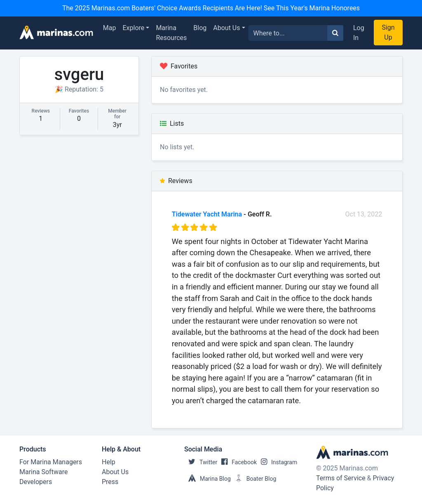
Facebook (237, 462)
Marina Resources (171, 33)
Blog (199, 28)
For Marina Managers (50, 462)
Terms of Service (341, 478)
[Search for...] (288, 33)
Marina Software (43, 472)
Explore (134, 28)
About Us (226, 28)
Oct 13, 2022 (363, 214)
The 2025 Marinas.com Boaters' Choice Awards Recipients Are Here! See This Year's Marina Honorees (211, 8)
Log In (358, 33)
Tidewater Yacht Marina (207, 214)
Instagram (277, 462)
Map (109, 28)
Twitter (200, 462)
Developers (35, 482)
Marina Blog (207, 478)
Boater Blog (254, 478)
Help (108, 462)
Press (110, 482)
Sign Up (388, 32)
